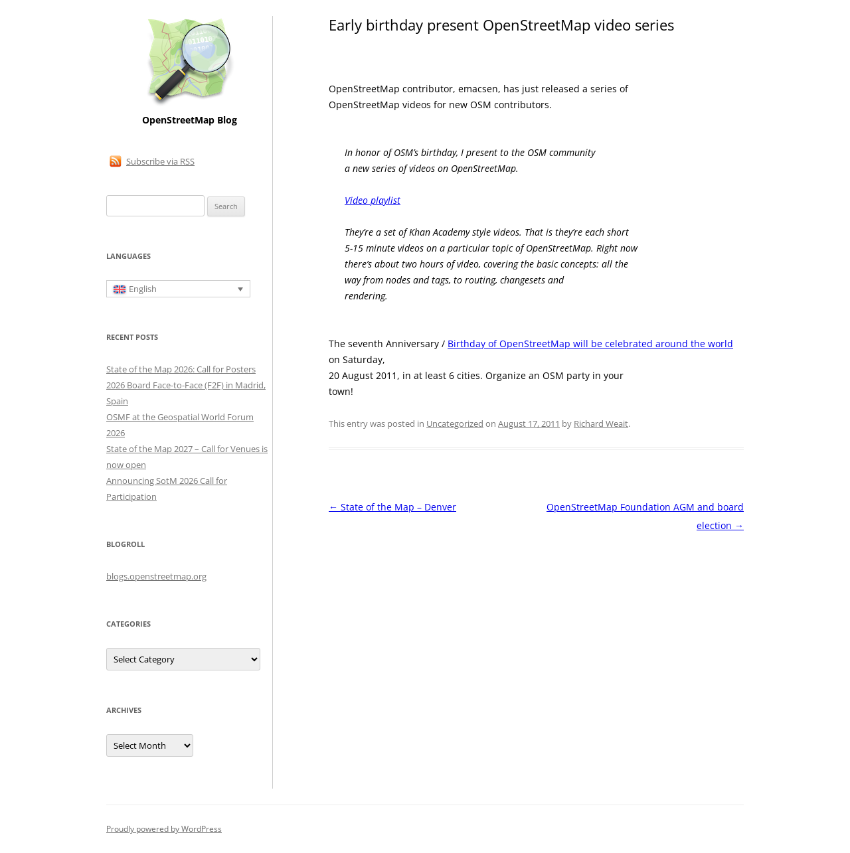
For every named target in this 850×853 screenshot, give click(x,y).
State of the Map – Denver (392, 507)
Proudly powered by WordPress (164, 828)
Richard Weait (601, 423)
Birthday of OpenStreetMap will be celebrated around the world (590, 343)
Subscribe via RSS (160, 161)
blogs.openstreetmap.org (156, 576)
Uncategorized (454, 423)
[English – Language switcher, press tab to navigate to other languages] (178, 288)
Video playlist (372, 200)
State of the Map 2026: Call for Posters (181, 369)
